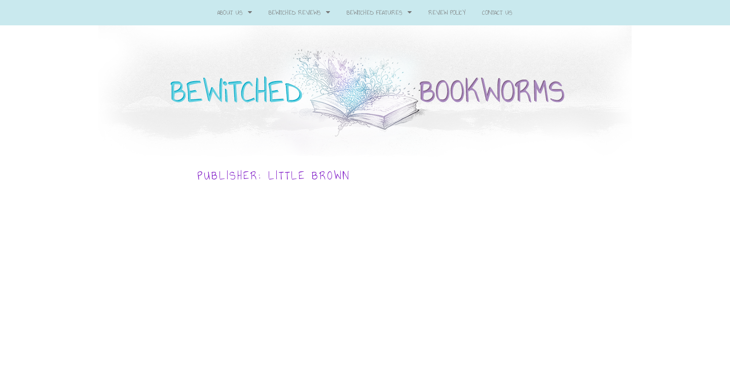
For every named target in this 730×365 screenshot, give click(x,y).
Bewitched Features (379, 13)
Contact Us (497, 13)
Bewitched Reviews (299, 13)
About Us (234, 13)
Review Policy (446, 13)
